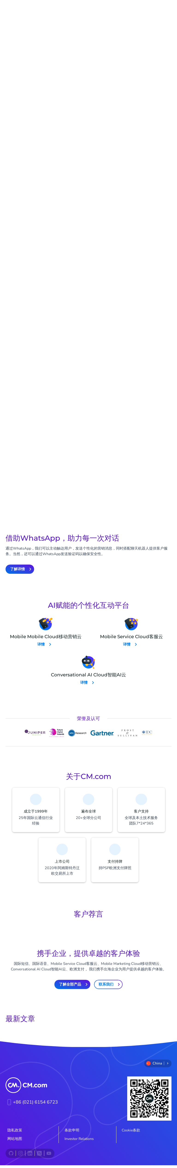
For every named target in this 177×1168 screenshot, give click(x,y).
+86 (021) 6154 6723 (32, 1105)
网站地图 (14, 1141)
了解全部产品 (70, 987)
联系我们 (106, 987)
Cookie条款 (131, 1133)
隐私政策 (14, 1133)
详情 (41, 644)
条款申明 (72, 1133)
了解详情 (41, 352)
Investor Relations (79, 1141)
